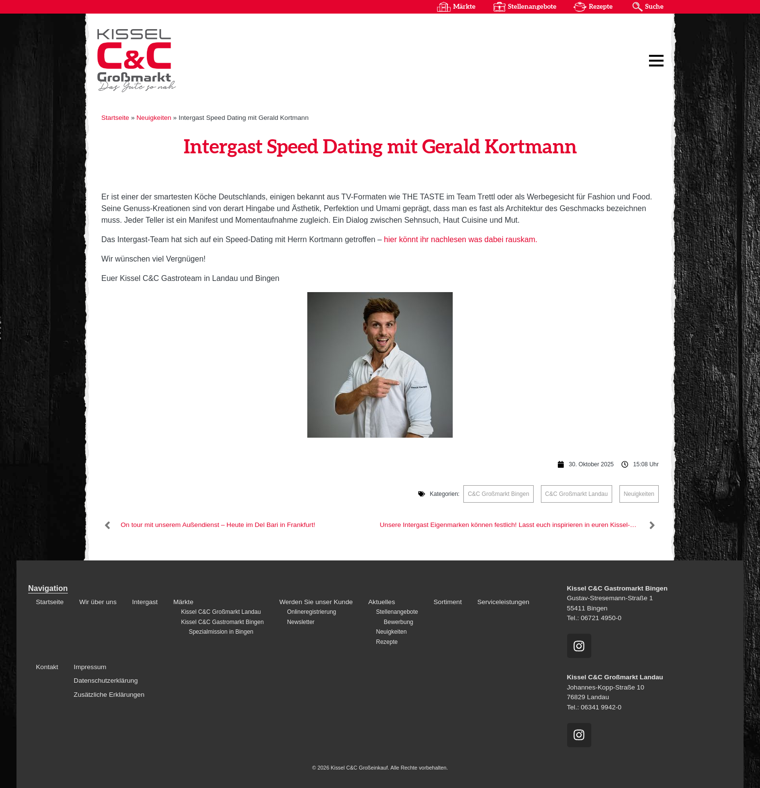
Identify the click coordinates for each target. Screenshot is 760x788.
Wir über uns (97, 602)
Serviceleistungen (503, 602)
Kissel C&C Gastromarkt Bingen (222, 622)
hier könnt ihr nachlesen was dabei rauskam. (461, 239)
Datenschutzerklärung (106, 680)
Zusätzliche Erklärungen (109, 694)
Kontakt (47, 667)
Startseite (115, 117)
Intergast (145, 602)
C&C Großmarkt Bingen (498, 494)
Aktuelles (381, 602)
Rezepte (601, 6)
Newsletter (301, 622)
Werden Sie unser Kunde (316, 602)
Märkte (464, 6)
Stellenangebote (532, 6)
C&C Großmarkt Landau (576, 494)
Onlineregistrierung (311, 611)
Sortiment (448, 602)
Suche (654, 6)
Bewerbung (398, 622)
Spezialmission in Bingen (221, 631)
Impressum (90, 667)
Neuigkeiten (154, 117)
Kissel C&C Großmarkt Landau (221, 611)
